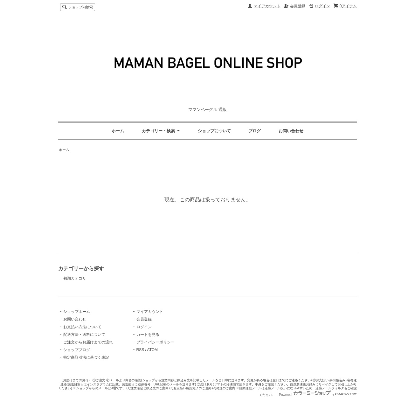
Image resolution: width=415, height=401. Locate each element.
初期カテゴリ (74, 278)
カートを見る (147, 334)
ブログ (254, 130)
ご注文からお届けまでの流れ (88, 342)
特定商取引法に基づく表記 (86, 357)
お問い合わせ (291, 130)
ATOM (152, 350)
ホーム (118, 130)
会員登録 (297, 6)
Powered (318, 395)
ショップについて (214, 130)
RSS (140, 350)
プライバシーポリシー (155, 342)
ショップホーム (76, 311)
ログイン (322, 6)
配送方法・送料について (84, 334)
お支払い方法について (82, 327)
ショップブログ (76, 350)
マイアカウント (267, 6)
